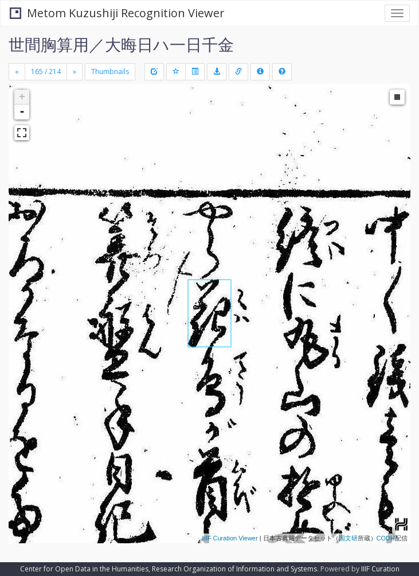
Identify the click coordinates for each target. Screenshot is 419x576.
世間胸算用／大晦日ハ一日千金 (121, 44)
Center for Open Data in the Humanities (84, 569)
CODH (386, 538)
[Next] (74, 71)
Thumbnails (110, 71)
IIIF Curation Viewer (230, 538)
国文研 (348, 538)
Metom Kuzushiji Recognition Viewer (117, 13)
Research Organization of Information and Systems (234, 569)
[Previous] (17, 71)
